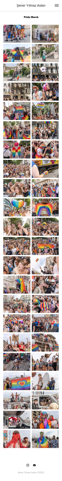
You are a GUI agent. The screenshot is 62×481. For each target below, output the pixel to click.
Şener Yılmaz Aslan (31, 5)
